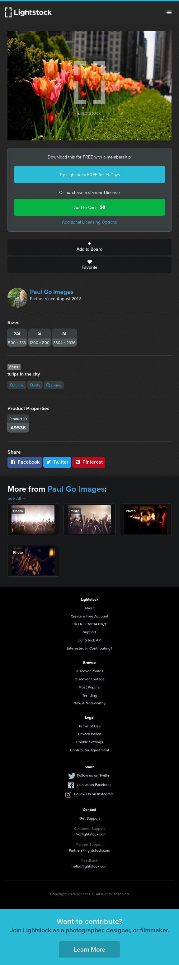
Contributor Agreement (89, 750)
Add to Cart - (89, 207)
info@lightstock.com (89, 834)
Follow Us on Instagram (94, 794)
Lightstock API (89, 640)
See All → (16, 498)
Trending (89, 695)
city (35, 385)
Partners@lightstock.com (89, 850)
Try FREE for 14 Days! (89, 624)
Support (89, 632)
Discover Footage (90, 679)
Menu (169, 12)
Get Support (89, 818)
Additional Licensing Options (89, 222)
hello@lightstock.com (89, 866)
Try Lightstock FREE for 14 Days (89, 175)
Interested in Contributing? (89, 648)
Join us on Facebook (94, 784)
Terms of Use (89, 726)
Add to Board (89, 247)
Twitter (57, 462)
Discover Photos (89, 671)
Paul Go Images (52, 291)
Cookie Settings (89, 742)
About (89, 608)
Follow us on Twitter (94, 775)
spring (53, 385)
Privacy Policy (89, 733)
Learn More (89, 949)
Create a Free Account (89, 616)
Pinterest (89, 462)
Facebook (25, 462)
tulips (17, 385)
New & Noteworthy (89, 703)
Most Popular (89, 687)
